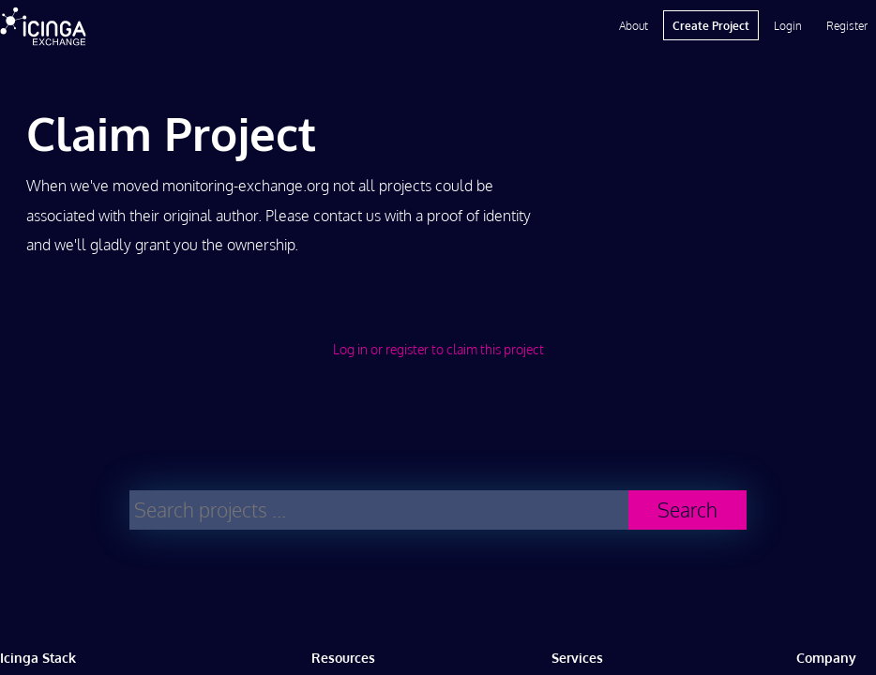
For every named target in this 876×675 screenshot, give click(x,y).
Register (847, 25)
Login (788, 25)
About (633, 25)
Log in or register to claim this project (438, 349)
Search (687, 509)
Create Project (710, 25)
